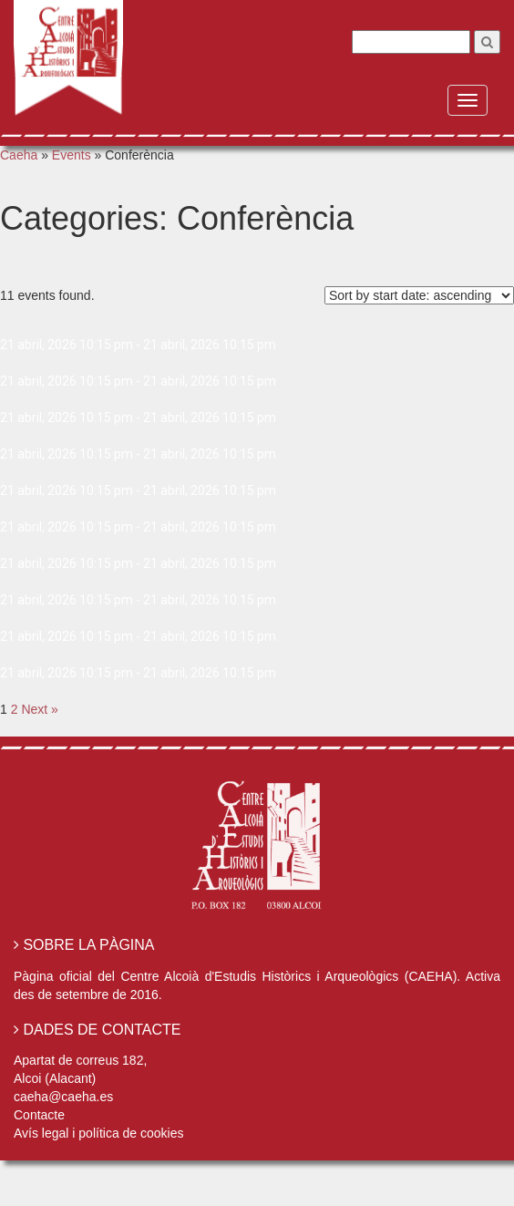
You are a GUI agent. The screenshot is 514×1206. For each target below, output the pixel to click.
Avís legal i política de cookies (99, 1133)
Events (71, 155)
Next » (39, 709)
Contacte (39, 1115)
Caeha (18, 155)
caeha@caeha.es (63, 1096)
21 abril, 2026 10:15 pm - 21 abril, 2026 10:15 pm (138, 344)
